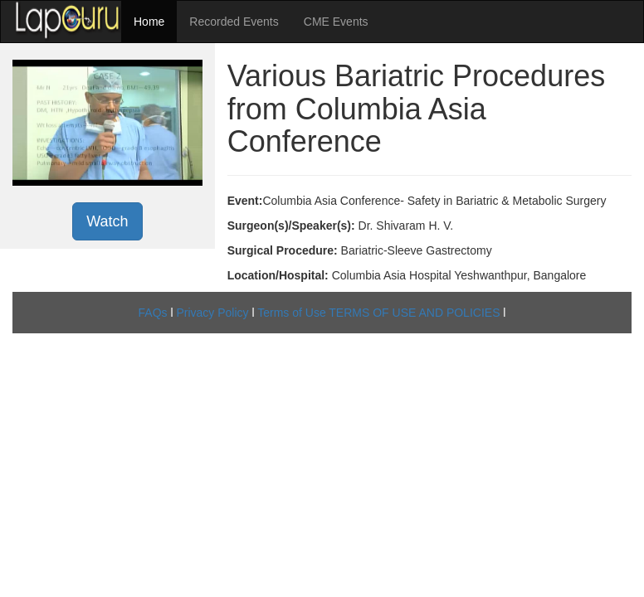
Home (149, 21)
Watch (107, 221)
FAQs (153, 312)
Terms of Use (291, 312)
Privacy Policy (212, 312)
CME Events (336, 21)
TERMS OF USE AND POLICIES (414, 312)
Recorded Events (233, 21)
